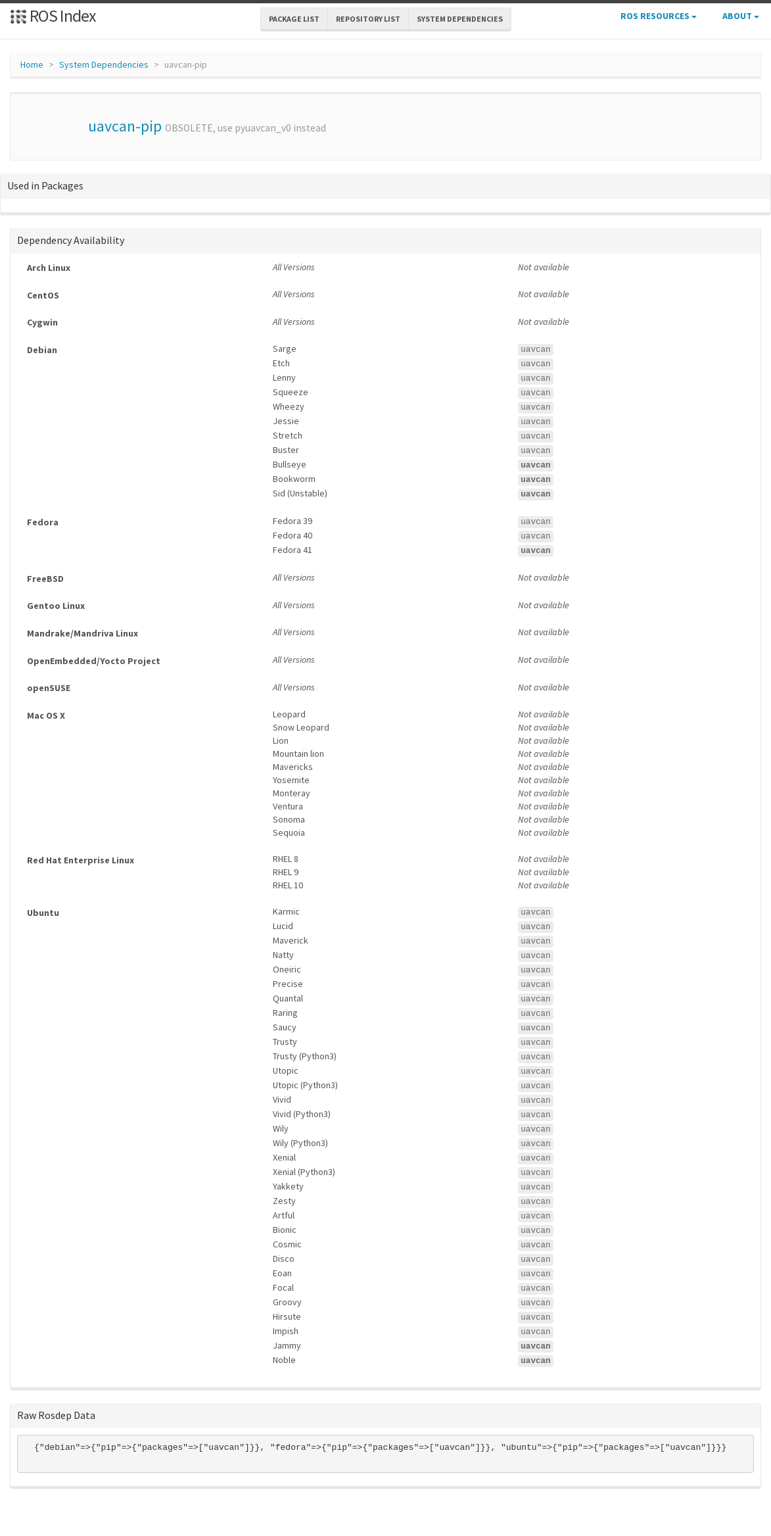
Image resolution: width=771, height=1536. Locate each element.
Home (31, 64)
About (740, 16)
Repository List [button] (368, 19)
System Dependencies (104, 64)
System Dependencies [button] (460, 19)
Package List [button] (294, 19)
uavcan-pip (125, 126)
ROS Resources (658, 16)
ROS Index (53, 15)
